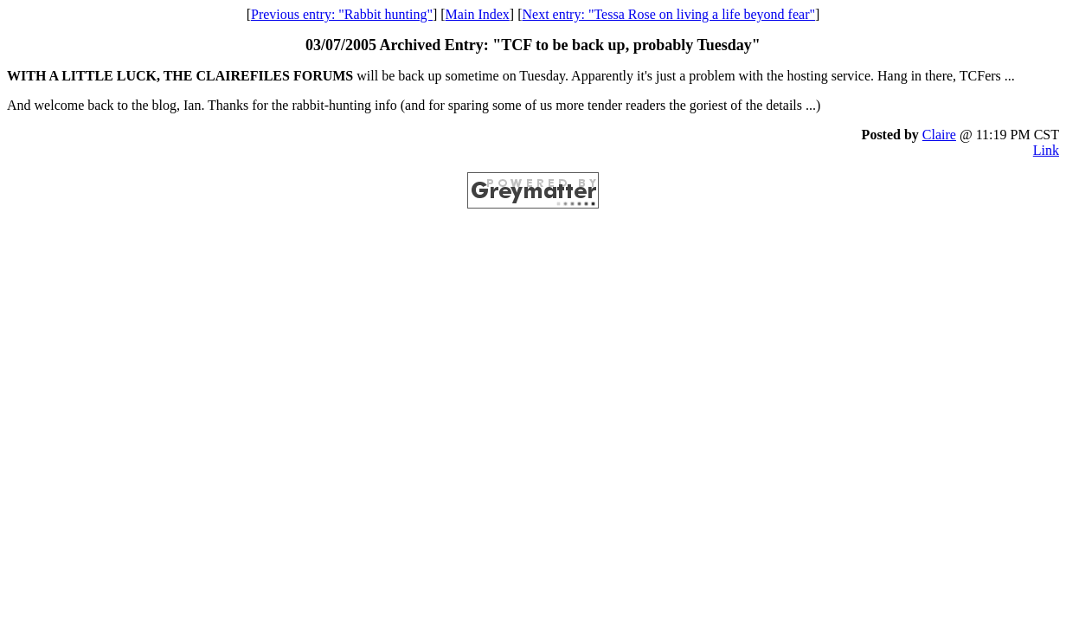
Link (1046, 150)
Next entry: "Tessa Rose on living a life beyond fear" (668, 14)
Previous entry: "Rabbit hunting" (342, 14)
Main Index (478, 14)
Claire (939, 134)
